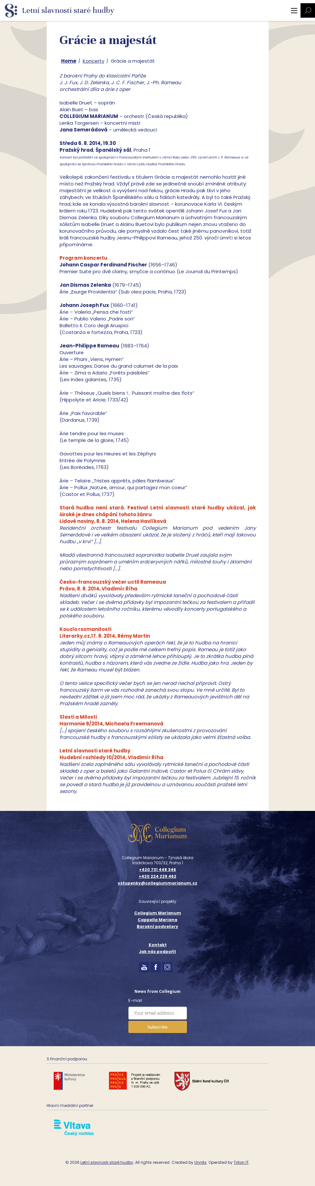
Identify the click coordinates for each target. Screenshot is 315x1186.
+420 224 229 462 (157, 876)
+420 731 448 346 (157, 869)
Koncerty (93, 61)
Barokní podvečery (157, 926)
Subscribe (157, 1027)
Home (68, 61)
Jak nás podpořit (157, 951)
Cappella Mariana (157, 919)
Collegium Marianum (157, 913)
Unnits (200, 1162)
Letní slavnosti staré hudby (106, 1162)
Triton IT (241, 1162)
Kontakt (158, 945)
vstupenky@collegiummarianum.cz (157, 883)
